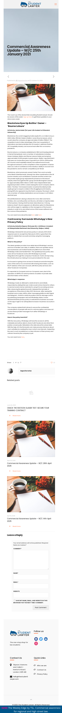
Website (16, 591)
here (33, 215)
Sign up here (27, 117)
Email (15, 582)
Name (15, 573)
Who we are (41, 665)
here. (40, 215)
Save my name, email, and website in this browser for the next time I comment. (30, 602)
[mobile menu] (55, 4)
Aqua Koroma (23, 81)
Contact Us (41, 670)
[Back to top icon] (31, 699)
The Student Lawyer (26, 705)
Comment (17, 549)
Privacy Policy (42, 674)
